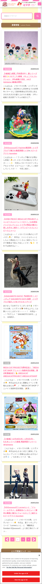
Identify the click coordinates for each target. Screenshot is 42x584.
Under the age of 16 (21, 573)
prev (7, 539)
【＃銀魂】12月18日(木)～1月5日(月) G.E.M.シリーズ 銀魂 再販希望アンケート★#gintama (20, 442)
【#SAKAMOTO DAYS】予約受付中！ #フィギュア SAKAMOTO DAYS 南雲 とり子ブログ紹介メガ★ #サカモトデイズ (20, 299)
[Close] (39, 555)
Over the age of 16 (21, 580)
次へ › (34, 539)
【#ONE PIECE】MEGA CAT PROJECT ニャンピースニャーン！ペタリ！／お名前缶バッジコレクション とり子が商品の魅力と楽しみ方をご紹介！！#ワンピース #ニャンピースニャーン (20, 224)
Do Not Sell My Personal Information (19, 567)
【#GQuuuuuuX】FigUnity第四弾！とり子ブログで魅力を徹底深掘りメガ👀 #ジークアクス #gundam (20, 150)
